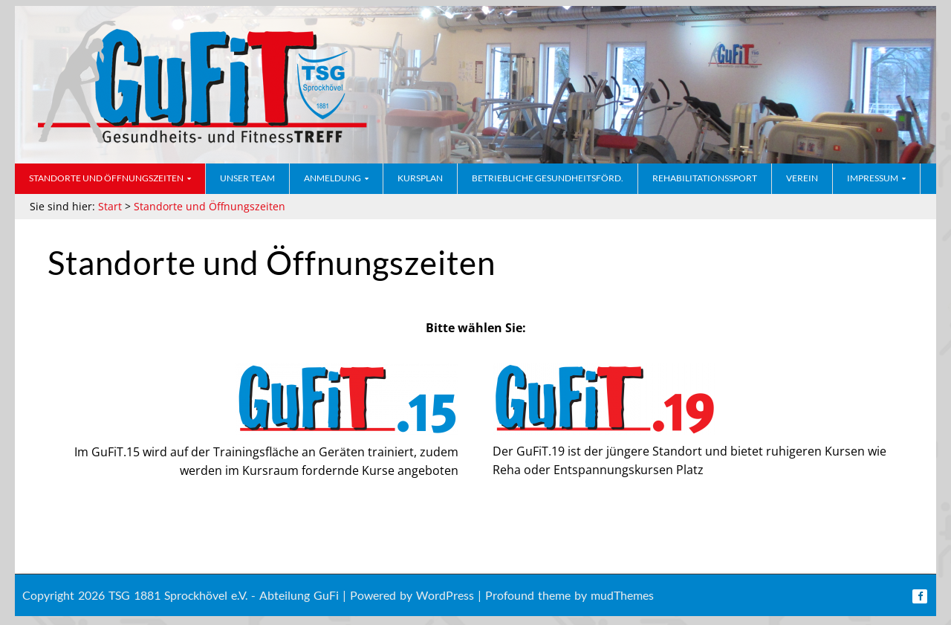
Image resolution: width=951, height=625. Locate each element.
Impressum (872, 178)
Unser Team (247, 178)
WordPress (445, 595)
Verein (802, 178)
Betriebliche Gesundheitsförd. (547, 178)
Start (110, 206)
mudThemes (622, 595)
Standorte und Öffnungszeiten (106, 178)
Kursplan (420, 178)
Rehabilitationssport (704, 178)
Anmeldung (332, 178)
